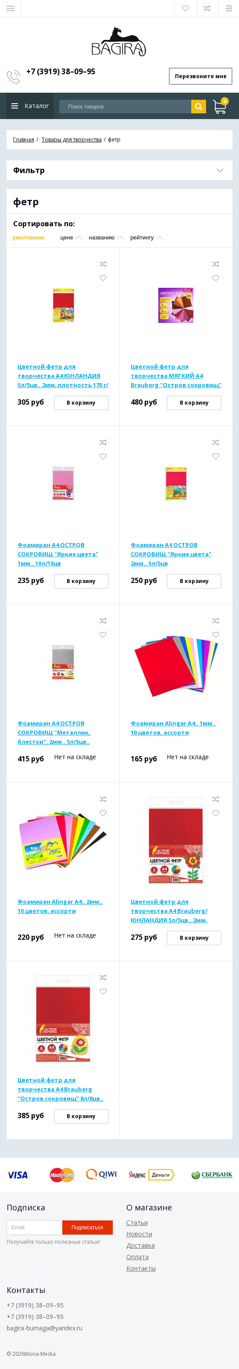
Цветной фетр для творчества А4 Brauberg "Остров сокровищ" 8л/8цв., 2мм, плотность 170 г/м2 (60, 1090)
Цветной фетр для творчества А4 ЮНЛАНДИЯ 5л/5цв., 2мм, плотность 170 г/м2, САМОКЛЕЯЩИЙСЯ (63, 376)
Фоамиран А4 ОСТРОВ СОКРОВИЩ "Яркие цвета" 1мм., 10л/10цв (58, 554)
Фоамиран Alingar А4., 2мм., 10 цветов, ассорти (60, 906)
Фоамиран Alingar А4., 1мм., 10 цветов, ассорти (173, 728)
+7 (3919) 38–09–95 (61, 71)
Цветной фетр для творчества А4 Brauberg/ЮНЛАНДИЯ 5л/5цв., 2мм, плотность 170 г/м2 (169, 911)
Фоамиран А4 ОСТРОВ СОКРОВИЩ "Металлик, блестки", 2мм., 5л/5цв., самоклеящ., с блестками (57, 733)
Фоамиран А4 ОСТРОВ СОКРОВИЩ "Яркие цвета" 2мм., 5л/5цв (171, 554)
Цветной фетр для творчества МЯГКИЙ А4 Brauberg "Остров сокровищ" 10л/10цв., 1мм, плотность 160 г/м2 (176, 376)
